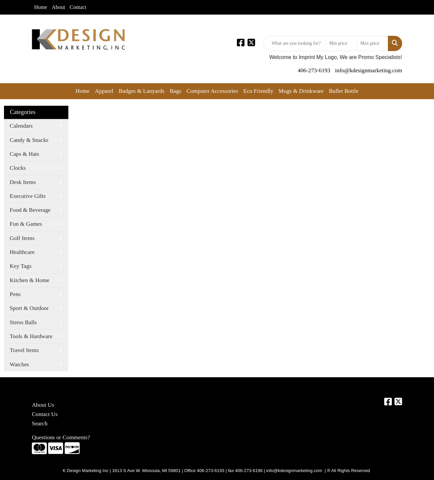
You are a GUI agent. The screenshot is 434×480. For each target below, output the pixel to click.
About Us (43, 405)
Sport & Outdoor (29, 308)
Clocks (18, 168)
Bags (175, 91)
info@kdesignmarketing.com (368, 70)
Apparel (104, 91)
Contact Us (45, 414)
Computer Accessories (212, 91)
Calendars (21, 126)
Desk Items (23, 182)
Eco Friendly (258, 91)
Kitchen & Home (29, 280)
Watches (19, 364)
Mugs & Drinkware (301, 91)
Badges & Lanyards (142, 91)
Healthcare (22, 252)
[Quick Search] (294, 43)
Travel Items (24, 350)
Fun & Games (26, 224)
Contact (78, 7)
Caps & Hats (24, 154)
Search (39, 423)
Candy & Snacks (29, 140)
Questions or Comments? (61, 437)
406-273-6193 (314, 70)
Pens (15, 294)
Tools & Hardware (31, 336)
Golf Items (22, 238)
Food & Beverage (30, 210)
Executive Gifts (27, 196)
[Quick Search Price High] (372, 43)
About (58, 7)
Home (40, 7)
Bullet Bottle (343, 91)
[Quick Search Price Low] (341, 43)
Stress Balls (23, 322)
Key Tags (20, 266)
